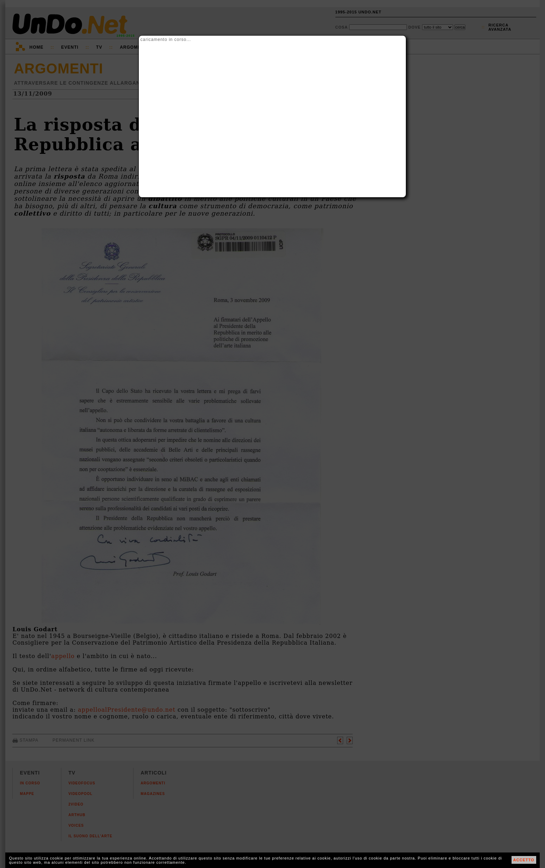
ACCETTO (523, 860)
